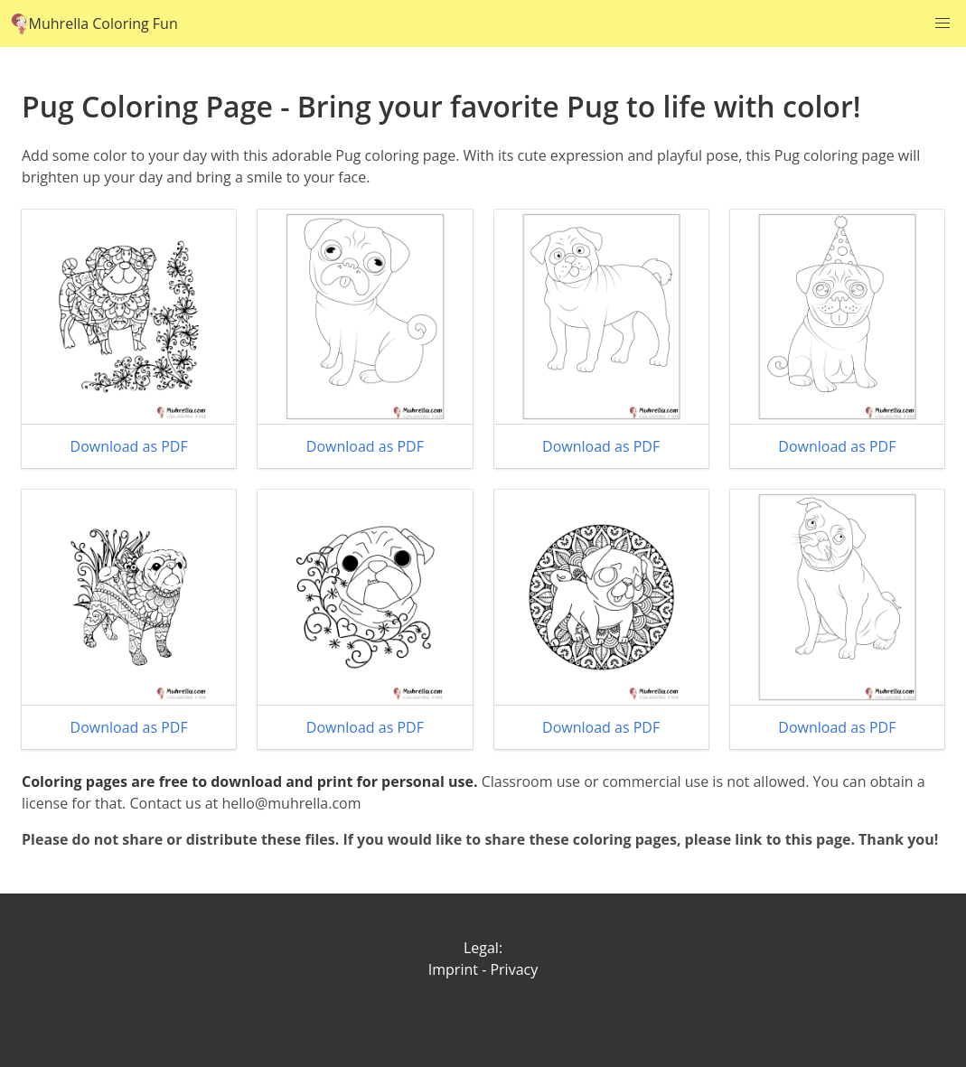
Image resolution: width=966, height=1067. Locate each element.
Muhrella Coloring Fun (94, 23)
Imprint (453, 969)
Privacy (514, 969)
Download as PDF (129, 446)
